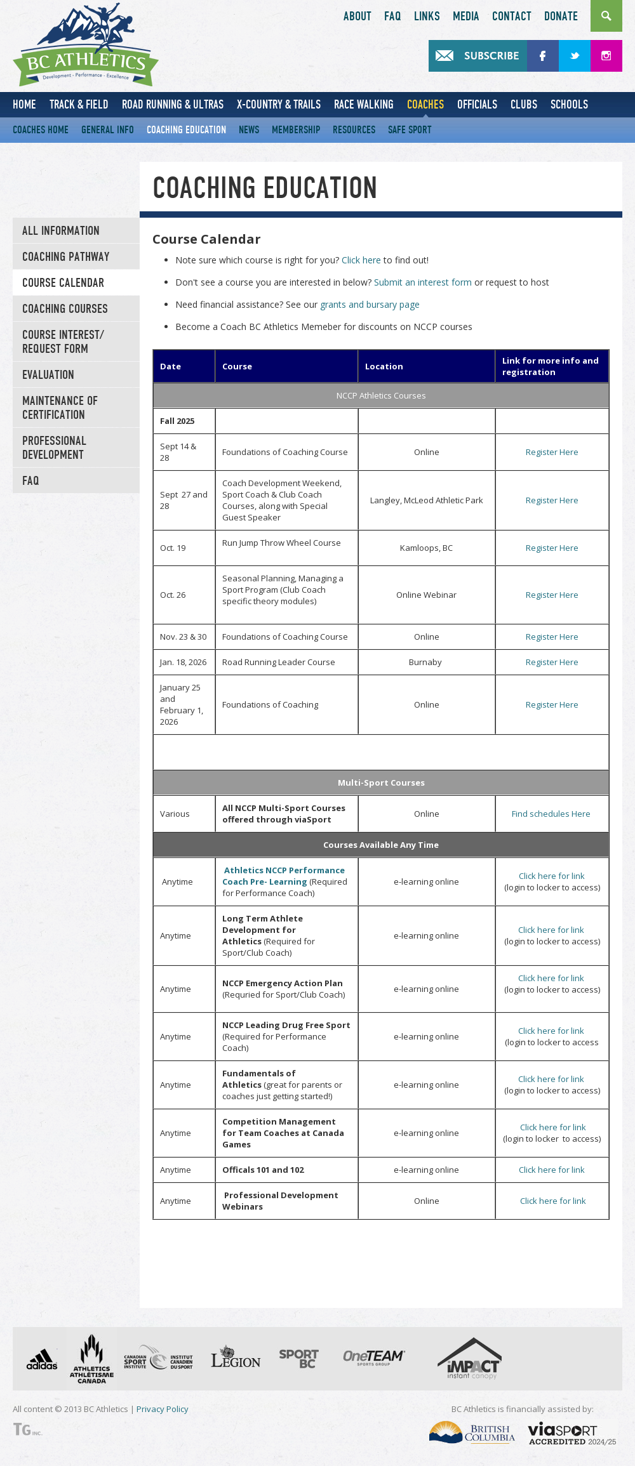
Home (24, 104)
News (249, 130)
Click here (361, 260)
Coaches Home (41, 130)
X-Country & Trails (279, 104)
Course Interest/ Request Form (63, 342)
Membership (296, 130)
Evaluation (48, 375)
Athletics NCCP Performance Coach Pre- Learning (283, 875)
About (357, 16)
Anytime (176, 881)
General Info (107, 130)
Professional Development (54, 448)
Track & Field (79, 104)
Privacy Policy (163, 1409)
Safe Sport (410, 130)
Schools (569, 104)
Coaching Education (186, 130)
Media (466, 16)
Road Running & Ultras (173, 104)
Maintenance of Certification (60, 408)
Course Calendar (63, 283)
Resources (354, 130)
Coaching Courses (65, 309)
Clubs (524, 104)
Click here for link (552, 876)
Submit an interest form (423, 282)
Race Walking (364, 104)
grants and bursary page (370, 304)
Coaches (425, 104)
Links (427, 16)
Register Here (552, 452)
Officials (477, 104)
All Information (61, 231)
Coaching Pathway (65, 257)
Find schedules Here (552, 813)
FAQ (392, 16)
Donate (561, 16)
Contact (511, 16)
